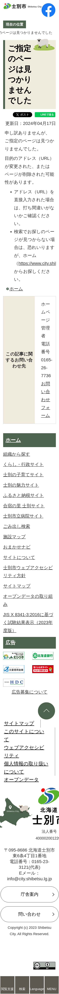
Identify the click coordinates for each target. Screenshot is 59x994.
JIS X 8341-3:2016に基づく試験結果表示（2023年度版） (28, 622)
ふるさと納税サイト (23, 495)
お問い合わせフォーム (45, 399)
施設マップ (14, 536)
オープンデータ (21, 779)
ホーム (16, 288)
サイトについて (19, 557)
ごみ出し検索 (16, 526)
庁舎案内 (29, 894)
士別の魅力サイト (21, 485)
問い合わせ (29, 914)
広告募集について (30, 692)
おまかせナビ (17, 547)
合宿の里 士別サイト (24, 505)
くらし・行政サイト (23, 464)
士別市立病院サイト (23, 516)
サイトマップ (17, 586)
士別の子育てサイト (23, 474)
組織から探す (16, 454)
